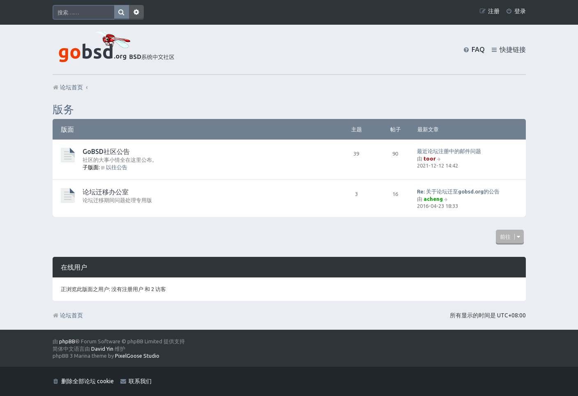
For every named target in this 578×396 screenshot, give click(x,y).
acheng (433, 199)
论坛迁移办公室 (106, 192)
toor (430, 158)
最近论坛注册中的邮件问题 (449, 151)
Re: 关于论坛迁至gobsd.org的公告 (458, 191)
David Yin (102, 349)
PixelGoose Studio (137, 356)
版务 (63, 109)
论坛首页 (68, 315)
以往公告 (114, 167)
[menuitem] (516, 11)
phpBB (67, 341)
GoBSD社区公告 (106, 151)
